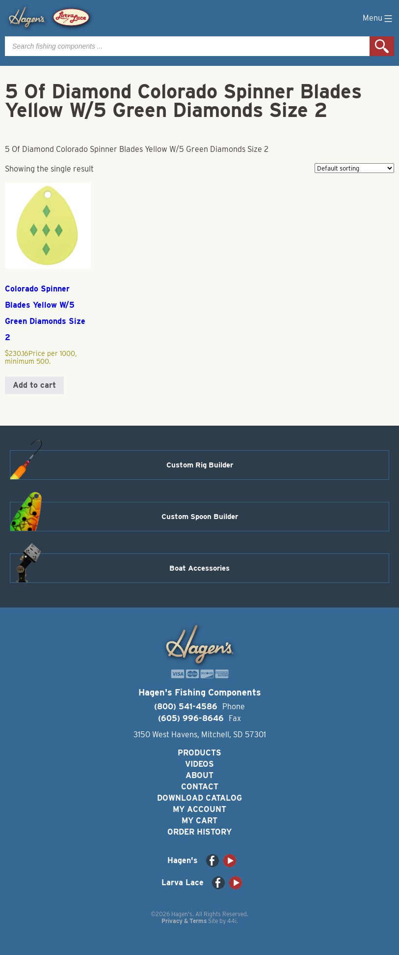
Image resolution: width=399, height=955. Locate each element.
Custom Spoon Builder (199, 516)
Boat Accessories (199, 568)
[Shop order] (354, 168)
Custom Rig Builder (199, 465)
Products (199, 752)
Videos (199, 764)
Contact (199, 786)
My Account (199, 809)
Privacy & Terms (184, 921)
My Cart (199, 820)
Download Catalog (199, 798)
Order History (199, 832)
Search (382, 46)
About (199, 775)
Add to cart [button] (34, 385)
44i (232, 921)
